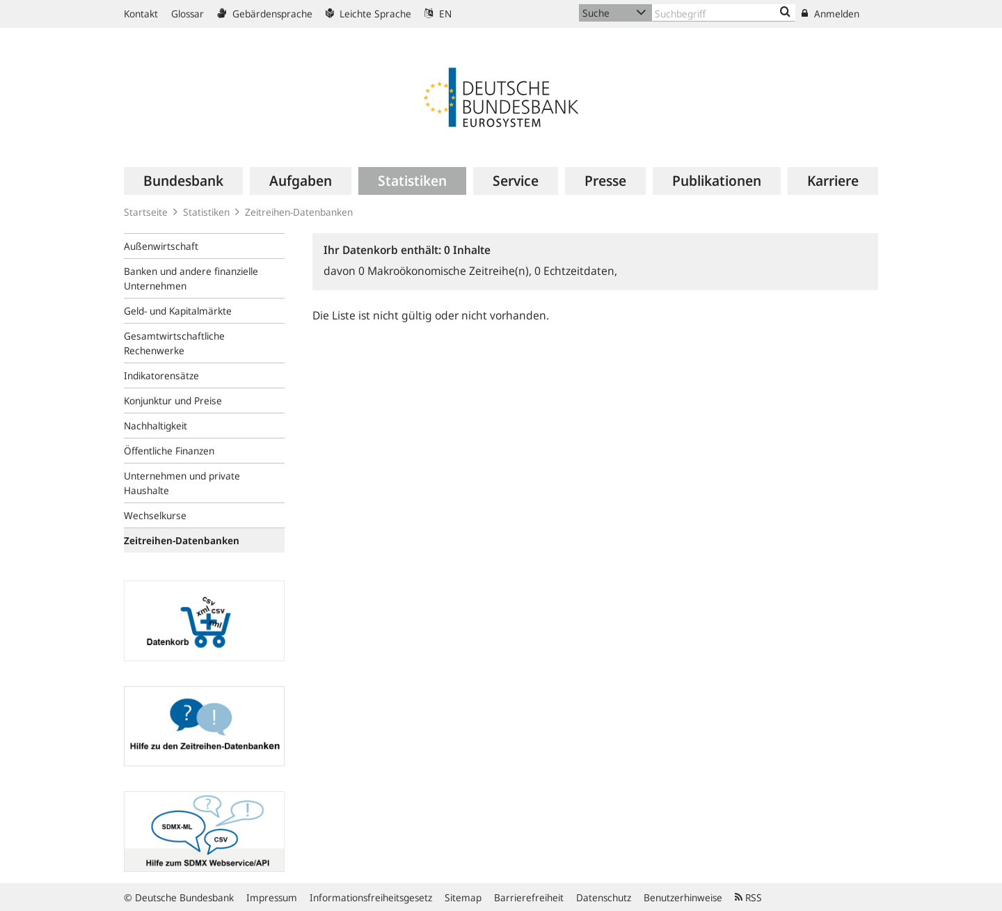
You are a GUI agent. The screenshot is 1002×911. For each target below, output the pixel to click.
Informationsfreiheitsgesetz (371, 897)
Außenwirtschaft (161, 246)
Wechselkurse (155, 515)
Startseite (146, 212)
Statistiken (206, 212)
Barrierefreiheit (529, 897)
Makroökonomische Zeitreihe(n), (446, 270)
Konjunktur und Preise (173, 400)
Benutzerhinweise (683, 897)
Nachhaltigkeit (155, 425)
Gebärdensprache (264, 13)
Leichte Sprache (368, 13)
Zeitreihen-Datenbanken (299, 212)
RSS (748, 897)
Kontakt (141, 13)
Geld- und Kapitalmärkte (178, 310)
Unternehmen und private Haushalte (182, 483)
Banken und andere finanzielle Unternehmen (191, 278)
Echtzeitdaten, (575, 270)
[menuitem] (183, 181)
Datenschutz (603, 897)
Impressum (271, 897)
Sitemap (463, 897)
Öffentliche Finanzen (169, 450)
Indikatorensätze (161, 375)
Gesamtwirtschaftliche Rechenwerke (174, 343)
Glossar (187, 13)
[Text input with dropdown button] (723, 13)
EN (438, 13)
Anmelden (830, 13)
